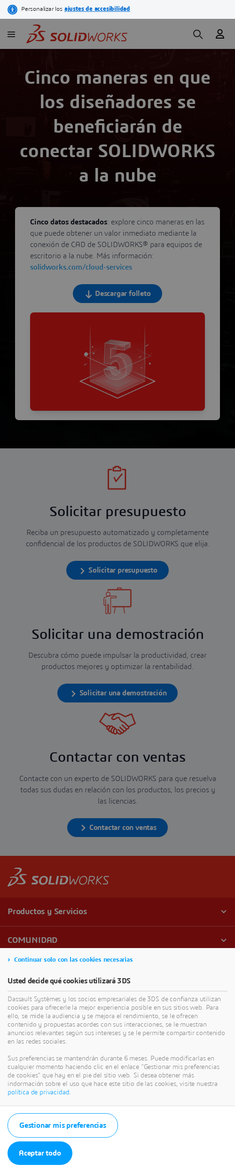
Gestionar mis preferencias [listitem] (62, 1125)
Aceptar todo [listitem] (40, 1153)
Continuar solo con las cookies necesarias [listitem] (73, 960)
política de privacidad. (39, 1092)
